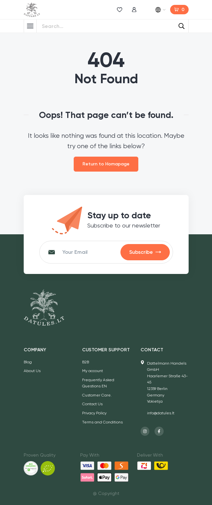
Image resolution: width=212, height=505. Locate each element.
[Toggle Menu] (30, 25)
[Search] (181, 25)
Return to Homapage (106, 164)
